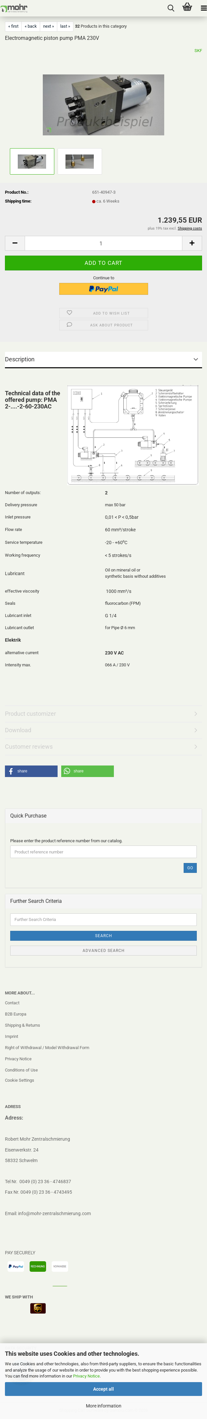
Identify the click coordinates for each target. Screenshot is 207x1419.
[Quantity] (103, 243)
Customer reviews (29, 746)
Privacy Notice (86, 1376)
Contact (12, 1002)
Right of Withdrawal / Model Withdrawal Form (47, 1047)
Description (20, 359)
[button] (15, 243)
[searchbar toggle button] (171, 8)
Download (18, 730)
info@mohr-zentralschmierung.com (54, 1213)
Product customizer (30, 713)
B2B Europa (15, 1014)
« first (13, 26)
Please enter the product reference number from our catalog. (66, 840)
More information (103, 1405)
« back (31, 26)
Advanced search (104, 950)
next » (48, 26)
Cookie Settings (19, 1080)
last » (65, 26)
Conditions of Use (21, 1070)
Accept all (103, 1389)
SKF (198, 50)
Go (190, 868)
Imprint (11, 1036)
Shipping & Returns (22, 1025)
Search (103, 935)
